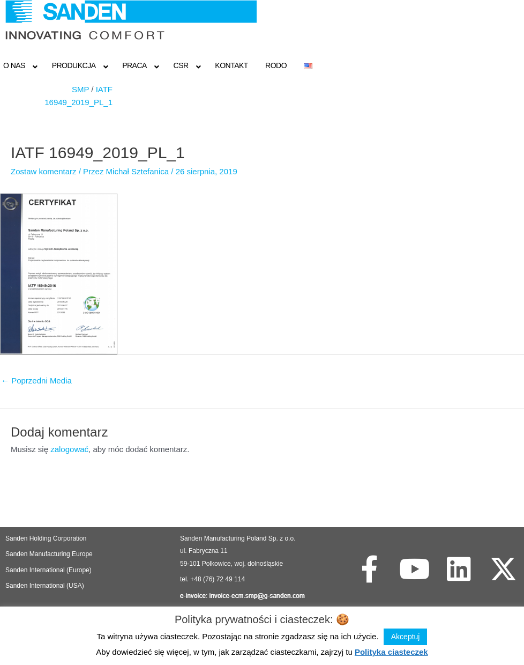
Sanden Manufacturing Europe (49, 554)
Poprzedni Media (36, 380)
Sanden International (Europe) (48, 570)
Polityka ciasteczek (391, 651)
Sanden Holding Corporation (46, 538)
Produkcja (74, 65)
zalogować (69, 449)
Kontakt (231, 65)
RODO (276, 65)
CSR (181, 65)
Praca (134, 65)
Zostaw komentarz (44, 171)
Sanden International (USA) (44, 585)
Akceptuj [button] (405, 636)
